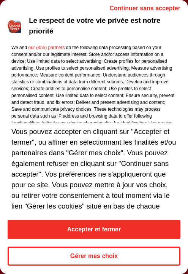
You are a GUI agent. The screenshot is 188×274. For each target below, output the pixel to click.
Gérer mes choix (94, 256)
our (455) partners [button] (46, 47)
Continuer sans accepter (144, 8)
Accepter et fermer (94, 229)
